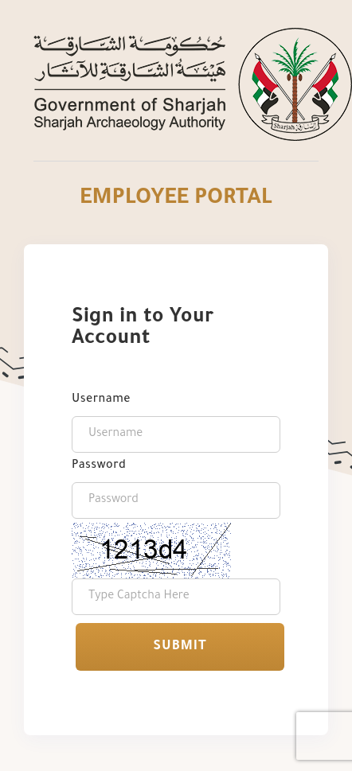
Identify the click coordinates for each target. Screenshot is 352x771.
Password (99, 466)
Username (101, 400)
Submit (179, 647)
